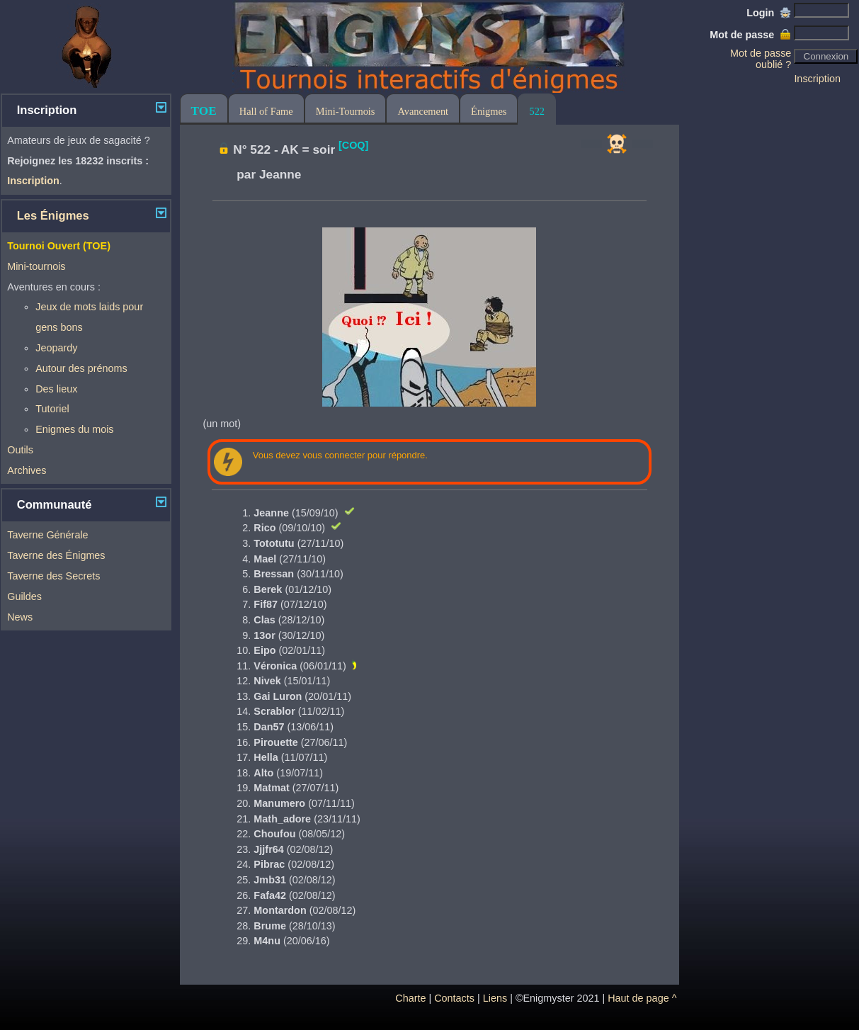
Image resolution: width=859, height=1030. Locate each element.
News (20, 617)
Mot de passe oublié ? (760, 58)
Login (768, 12)
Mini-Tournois (345, 111)
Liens (495, 998)
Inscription (817, 78)
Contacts (454, 998)
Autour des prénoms (81, 368)
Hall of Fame (266, 111)
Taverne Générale (47, 535)
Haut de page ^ (642, 998)
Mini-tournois (36, 266)
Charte (410, 998)
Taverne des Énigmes (56, 555)
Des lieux (56, 389)
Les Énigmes (53, 215)
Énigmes (488, 111)
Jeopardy (56, 347)
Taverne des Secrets (53, 576)
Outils (20, 449)
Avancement (422, 111)
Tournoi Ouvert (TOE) (58, 245)
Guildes (24, 596)
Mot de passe (750, 34)
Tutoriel (52, 408)
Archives (26, 470)
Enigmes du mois (74, 429)
